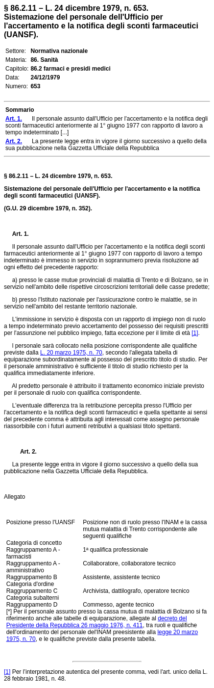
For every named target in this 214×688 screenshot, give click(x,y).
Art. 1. (20, 233)
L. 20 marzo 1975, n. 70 (71, 352)
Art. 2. (24, 451)
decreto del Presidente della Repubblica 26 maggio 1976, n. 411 (96, 622)
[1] (194, 333)
